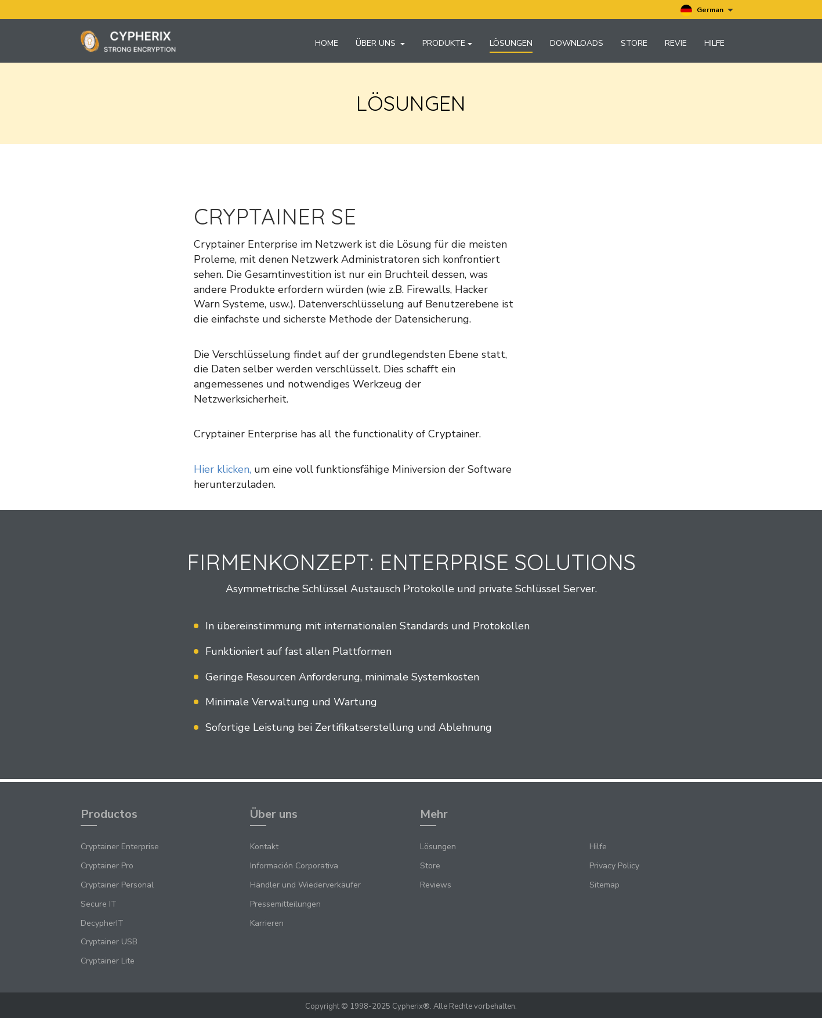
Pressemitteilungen (285, 904)
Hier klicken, (222, 473)
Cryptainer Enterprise (120, 847)
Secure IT (99, 904)
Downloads (576, 43)
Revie (676, 43)
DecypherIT (102, 923)
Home (326, 43)
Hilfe (714, 43)
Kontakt (264, 847)
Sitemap (604, 885)
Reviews (435, 885)
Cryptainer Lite (108, 961)
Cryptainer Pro (107, 866)
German (706, 10)
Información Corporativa (294, 866)
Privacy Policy (614, 866)
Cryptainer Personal (117, 885)
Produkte (447, 43)
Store (634, 43)
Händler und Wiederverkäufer (305, 885)
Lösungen (511, 43)
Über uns (380, 43)
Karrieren (267, 923)
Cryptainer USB (109, 942)
